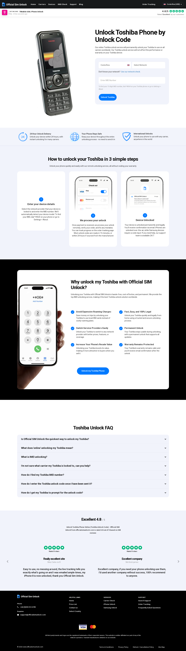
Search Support (144, 601)
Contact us (73, 608)
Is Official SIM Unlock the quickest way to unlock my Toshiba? (55, 439)
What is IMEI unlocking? (34, 456)
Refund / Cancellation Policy (143, 647)
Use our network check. (130, 72)
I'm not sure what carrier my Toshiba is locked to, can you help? (55, 465)
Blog (81, 4)
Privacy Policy (123, 647)
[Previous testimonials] (7, 561)
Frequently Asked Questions (149, 608)
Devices (51, 4)
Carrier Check (109, 601)
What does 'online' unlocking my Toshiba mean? (47, 448)
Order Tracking (148, 4)
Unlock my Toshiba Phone (93, 371)
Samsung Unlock (110, 608)
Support (73, 4)
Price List (73, 604)
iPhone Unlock (109, 604)
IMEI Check (62, 4)
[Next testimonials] (178, 561)
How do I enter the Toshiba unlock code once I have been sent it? (56, 483)
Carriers (42, 4)
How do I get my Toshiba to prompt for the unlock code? (52, 492)
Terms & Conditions (106, 647)
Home (33, 4)
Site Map (161, 647)
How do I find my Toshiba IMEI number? (42, 474)
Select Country (75, 611)
